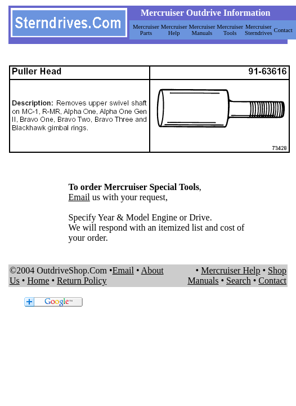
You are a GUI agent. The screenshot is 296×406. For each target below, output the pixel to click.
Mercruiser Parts (146, 30)
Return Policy (81, 280)
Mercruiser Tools (230, 30)
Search (238, 280)
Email (79, 197)
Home (38, 280)
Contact (283, 30)
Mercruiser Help (174, 30)
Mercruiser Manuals (202, 30)
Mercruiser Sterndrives (258, 30)
